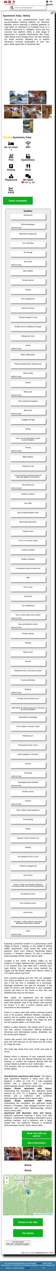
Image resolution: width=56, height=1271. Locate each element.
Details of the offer (28, 1222)
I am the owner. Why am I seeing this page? (18, 1243)
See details (28, 1233)
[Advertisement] (28, 68)
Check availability (18, 201)
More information (37, 1143)
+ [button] (7, 1178)
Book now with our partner (36, 1134)
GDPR (27, 1268)
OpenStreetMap (47, 1214)
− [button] (7, 1182)
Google (39, 1263)
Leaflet (36, 1214)
